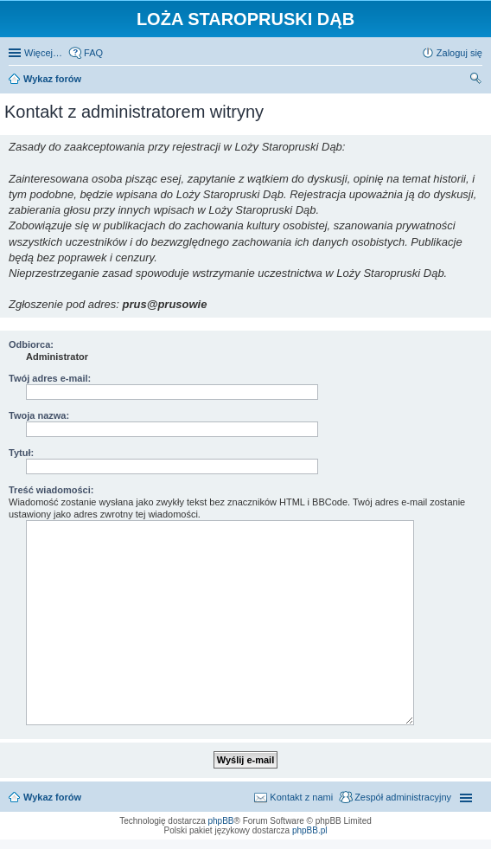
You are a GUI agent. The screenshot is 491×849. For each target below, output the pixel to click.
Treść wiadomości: (51, 490)
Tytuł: (21, 452)
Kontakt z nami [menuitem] (301, 797)
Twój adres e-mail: (50, 378)
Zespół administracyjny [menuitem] (402, 797)
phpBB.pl (310, 830)
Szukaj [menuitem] (476, 80)
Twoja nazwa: (39, 415)
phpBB (221, 821)
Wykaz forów (52, 797)
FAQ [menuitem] (93, 53)
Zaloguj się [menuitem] (459, 53)
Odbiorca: (31, 344)
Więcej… (43, 53)
